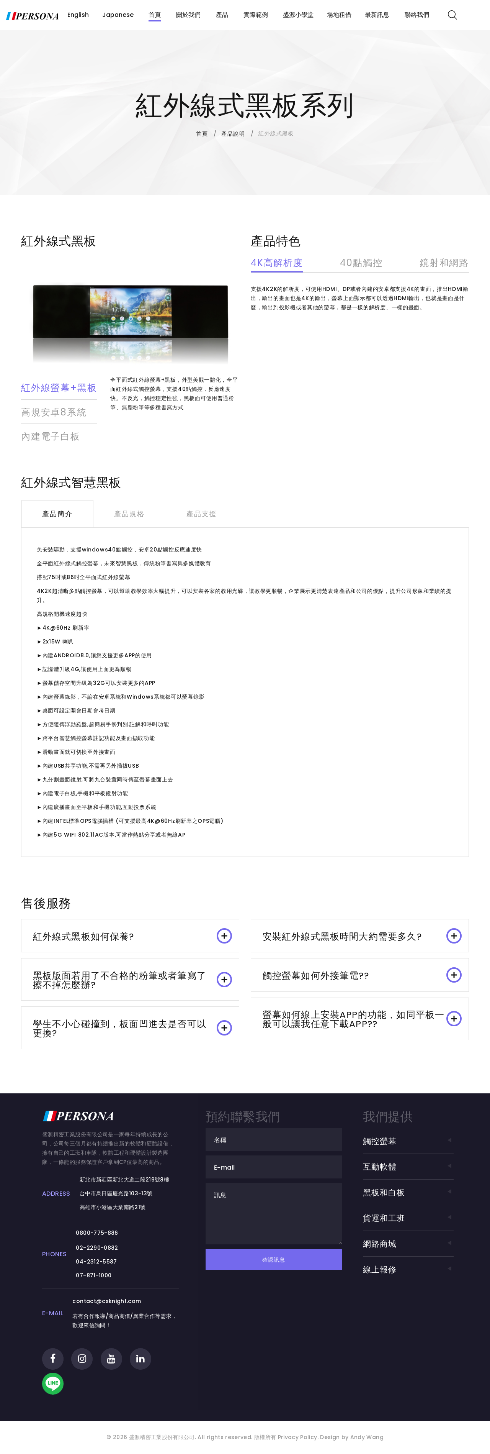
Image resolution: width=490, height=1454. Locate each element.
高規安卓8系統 (54, 411)
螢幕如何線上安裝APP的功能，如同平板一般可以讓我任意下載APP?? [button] (362, 1020)
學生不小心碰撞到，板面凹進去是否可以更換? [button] (132, 1029)
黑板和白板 (408, 1192)
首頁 (155, 14)
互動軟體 (408, 1167)
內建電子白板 (50, 436)
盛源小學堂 (298, 14)
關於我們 (188, 14)
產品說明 (233, 134)
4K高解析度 (277, 263)
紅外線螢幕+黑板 (59, 387)
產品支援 (201, 513)
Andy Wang (367, 1445)
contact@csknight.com (113, 1302)
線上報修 (408, 1269)
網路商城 (408, 1244)
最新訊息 (377, 14)
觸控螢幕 (408, 1141)
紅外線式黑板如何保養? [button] (132, 935)
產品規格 (129, 513)
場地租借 (339, 14)
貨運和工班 (408, 1218)
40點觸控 (361, 263)
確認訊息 (285, 1260)
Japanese (118, 14)
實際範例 (255, 14)
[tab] (130, 935)
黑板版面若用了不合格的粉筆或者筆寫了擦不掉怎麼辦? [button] (132, 980)
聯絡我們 (417, 14)
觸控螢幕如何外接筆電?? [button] (362, 975)
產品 (222, 14)
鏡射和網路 (444, 263)
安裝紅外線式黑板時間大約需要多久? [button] (362, 935)
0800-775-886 (104, 1233)
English (78, 14)
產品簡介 (57, 513)
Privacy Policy (296, 1445)
